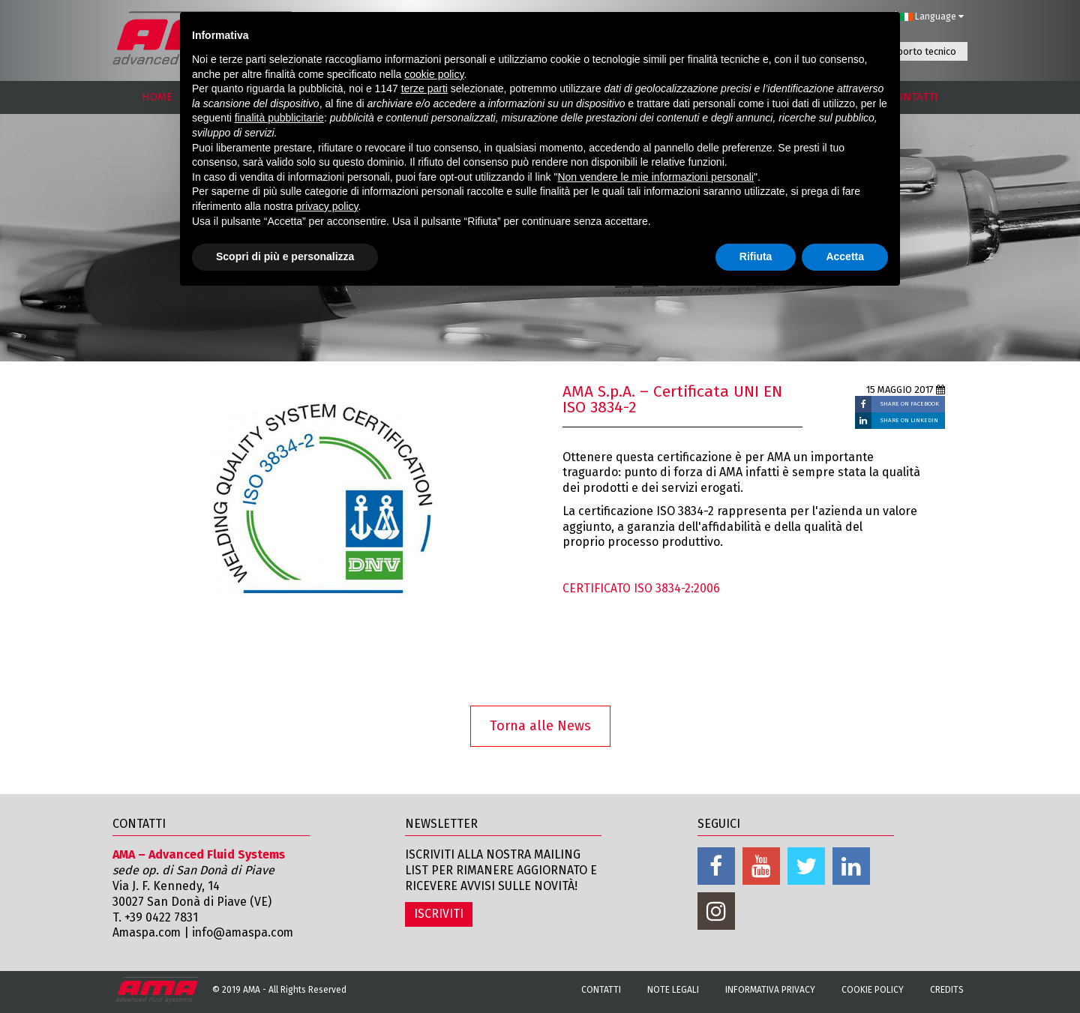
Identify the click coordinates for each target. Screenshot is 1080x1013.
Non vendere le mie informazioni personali (655, 177)
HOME (157, 96)
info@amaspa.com (246, 932)
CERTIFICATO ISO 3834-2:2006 (641, 588)
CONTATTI (914, 96)
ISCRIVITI (439, 914)
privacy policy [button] (327, 206)
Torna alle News (540, 726)
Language (932, 16)
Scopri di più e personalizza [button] (285, 256)
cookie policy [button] (434, 74)
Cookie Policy (873, 990)
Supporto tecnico (918, 51)
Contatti (601, 990)
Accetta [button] (845, 256)
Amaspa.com (147, 932)
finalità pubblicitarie (279, 118)
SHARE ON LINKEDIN (909, 420)
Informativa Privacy (770, 990)
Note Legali (673, 990)
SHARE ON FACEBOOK (909, 403)
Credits (947, 990)
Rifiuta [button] (756, 256)
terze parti (424, 88)
